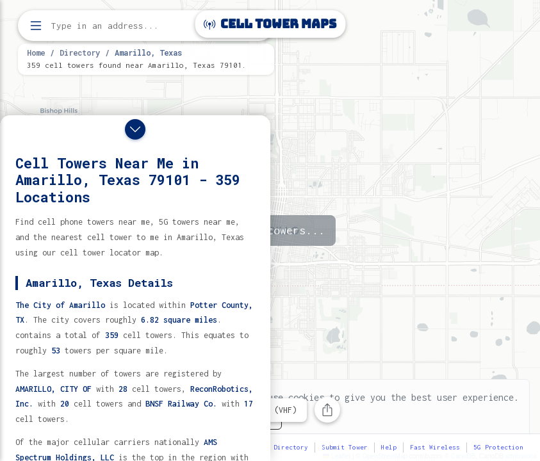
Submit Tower (345, 447)
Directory (80, 52)
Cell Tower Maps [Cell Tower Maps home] (270, 24)
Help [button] (389, 447)
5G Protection (498, 447)
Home (36, 52)
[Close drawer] (135, 129)
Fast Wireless (435, 447)
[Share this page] (327, 410)
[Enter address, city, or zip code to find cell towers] (147, 25)
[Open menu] (35, 25)
